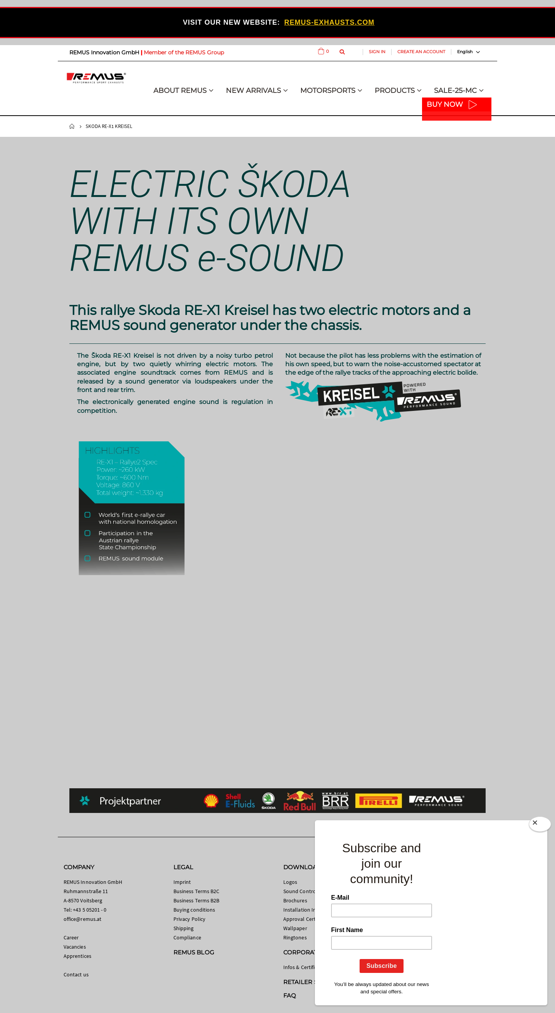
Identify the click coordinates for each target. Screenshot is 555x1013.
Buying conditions (194, 909)
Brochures (295, 900)
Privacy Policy (189, 918)
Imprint (182, 881)
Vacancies (75, 946)
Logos (290, 881)
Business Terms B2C (196, 891)
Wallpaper (295, 928)
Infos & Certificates (304, 967)
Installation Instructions (311, 909)
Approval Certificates (307, 918)
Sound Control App (305, 891)
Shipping (183, 928)
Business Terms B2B (196, 900)
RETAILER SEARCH (311, 982)
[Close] (540, 825)
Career (71, 937)
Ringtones (295, 937)
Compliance (187, 937)
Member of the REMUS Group (184, 52)
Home (72, 126)
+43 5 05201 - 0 (89, 909)
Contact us (76, 974)
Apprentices (77, 955)
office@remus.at (82, 918)
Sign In (377, 51)
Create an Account (421, 51)
